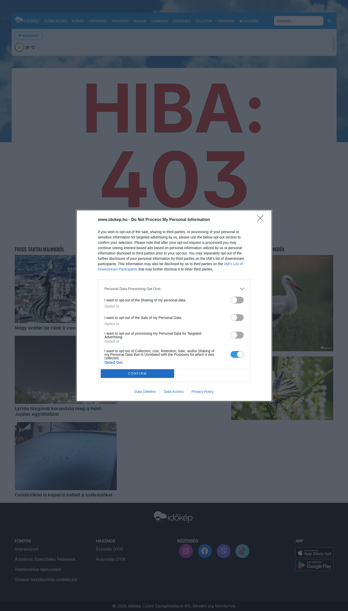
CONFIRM (137, 373)
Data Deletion (145, 392)
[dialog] (174, 305)
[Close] (262, 220)
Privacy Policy (202, 392)
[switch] (237, 300)
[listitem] (174, 289)
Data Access (174, 392)
